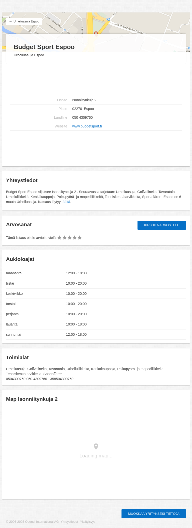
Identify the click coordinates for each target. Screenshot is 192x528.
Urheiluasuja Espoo (23, 21)
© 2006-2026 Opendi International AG (32, 522)
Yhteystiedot (69, 522)
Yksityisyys (88, 522)
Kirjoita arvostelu (162, 225)
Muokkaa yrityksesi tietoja (154, 514)
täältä (66, 202)
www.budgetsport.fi (87, 126)
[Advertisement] (96, 146)
